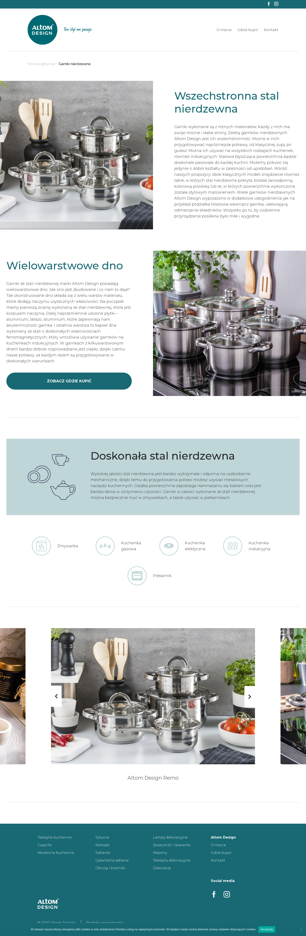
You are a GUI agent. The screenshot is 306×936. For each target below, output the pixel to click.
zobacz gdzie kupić (69, 381)
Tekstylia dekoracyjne (171, 860)
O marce (224, 30)
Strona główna (41, 64)
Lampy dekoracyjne (170, 837)
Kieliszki (102, 845)
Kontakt (271, 30)
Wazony (160, 853)
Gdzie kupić (247, 30)
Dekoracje (162, 868)
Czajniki (45, 845)
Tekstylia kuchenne (55, 837)
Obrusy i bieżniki (110, 868)
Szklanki (102, 853)
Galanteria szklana (112, 860)
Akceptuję (267, 929)
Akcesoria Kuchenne (56, 853)
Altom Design (223, 837)
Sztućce (102, 837)
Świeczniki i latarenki (172, 845)
